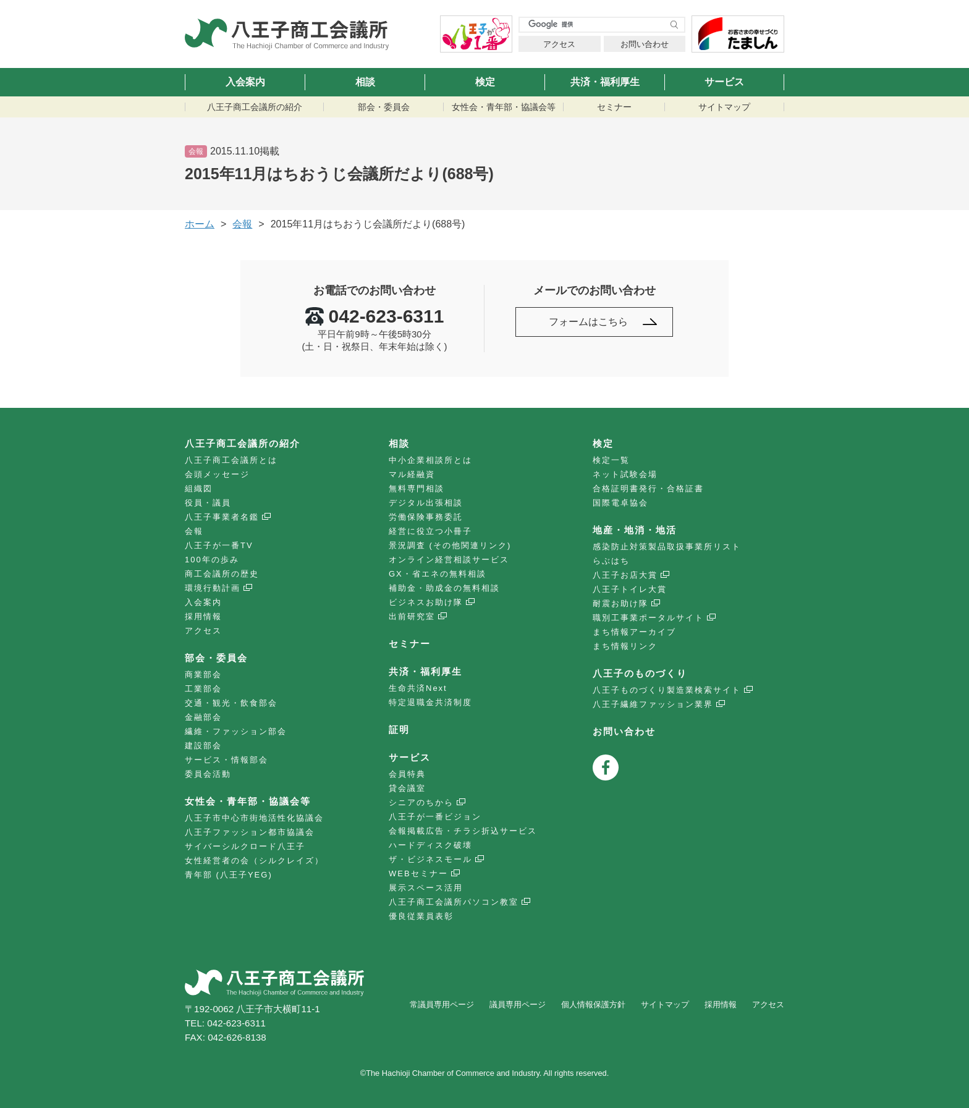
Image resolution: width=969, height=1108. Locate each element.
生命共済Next (418, 688)
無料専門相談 (416, 488)
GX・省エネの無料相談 (437, 573)
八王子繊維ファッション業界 (653, 704)
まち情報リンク (625, 646)
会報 (194, 531)
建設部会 (203, 745)
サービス (724, 82)
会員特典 (407, 774)
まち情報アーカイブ (634, 631)
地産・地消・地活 (635, 530)
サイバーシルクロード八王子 (245, 846)
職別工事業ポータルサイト (648, 617)
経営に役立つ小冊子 (430, 531)
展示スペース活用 (426, 887)
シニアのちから (421, 802)
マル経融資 (412, 474)
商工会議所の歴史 (222, 573)
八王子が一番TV (219, 545)
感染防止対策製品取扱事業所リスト (667, 546)
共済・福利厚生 (605, 82)
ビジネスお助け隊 (426, 602)
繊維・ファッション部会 (236, 731)
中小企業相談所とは (430, 460)
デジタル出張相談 (426, 502)
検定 (485, 82)
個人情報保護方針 (593, 1004)
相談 (365, 82)
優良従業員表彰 (421, 916)
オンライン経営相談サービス (449, 559)
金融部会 (203, 717)
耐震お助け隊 (620, 603)
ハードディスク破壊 (430, 845)
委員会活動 (208, 774)
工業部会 (203, 688)
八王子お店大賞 (625, 575)
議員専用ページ (517, 1004)
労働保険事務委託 (426, 517)
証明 (399, 729)
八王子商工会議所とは (231, 460)
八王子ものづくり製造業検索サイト (667, 690)
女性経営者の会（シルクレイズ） (254, 860)
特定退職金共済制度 (430, 702)
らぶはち (611, 560)
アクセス (559, 44)
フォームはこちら (588, 321)
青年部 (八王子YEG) (229, 874)
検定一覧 (611, 460)
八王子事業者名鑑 (222, 517)
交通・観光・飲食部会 (231, 703)
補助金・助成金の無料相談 (444, 588)
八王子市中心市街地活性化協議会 (254, 818)
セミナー (614, 107)
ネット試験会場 (625, 474)
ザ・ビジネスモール (430, 859)
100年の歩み (212, 559)
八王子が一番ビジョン (435, 816)
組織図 (199, 488)
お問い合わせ (644, 44)
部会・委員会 (384, 107)
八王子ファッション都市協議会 (250, 832)
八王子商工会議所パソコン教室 (453, 902)
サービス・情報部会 (226, 759)
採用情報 (203, 616)
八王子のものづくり (640, 673)
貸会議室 (407, 788)
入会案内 (245, 82)
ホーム (199, 224)
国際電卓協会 (620, 502)
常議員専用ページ (442, 1004)
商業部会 (203, 674)
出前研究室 (412, 616)
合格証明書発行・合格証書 (648, 488)
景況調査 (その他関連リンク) (450, 545)
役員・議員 (208, 502)
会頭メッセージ (217, 474)
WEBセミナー (418, 873)
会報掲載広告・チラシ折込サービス (463, 830)
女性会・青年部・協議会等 (504, 107)
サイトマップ (724, 107)
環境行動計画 (212, 588)
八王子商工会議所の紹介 (254, 107)
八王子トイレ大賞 (630, 589)
